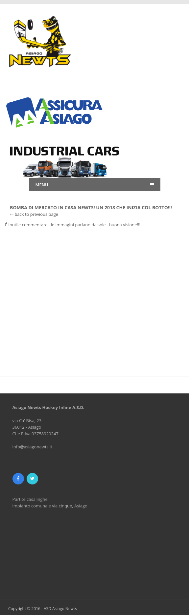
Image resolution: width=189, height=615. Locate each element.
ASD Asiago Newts (60, 608)
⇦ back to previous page (34, 214)
